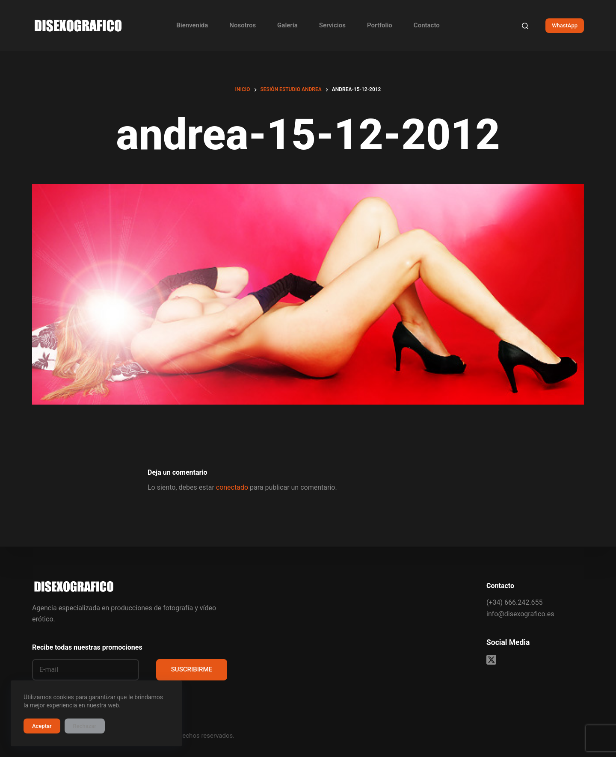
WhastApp (565, 25)
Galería (287, 25)
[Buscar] (525, 26)
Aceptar (42, 726)
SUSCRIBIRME (191, 669)
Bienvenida (192, 25)
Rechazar (84, 726)
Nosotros (242, 25)
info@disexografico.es (520, 614)
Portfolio (379, 25)
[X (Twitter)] (491, 660)
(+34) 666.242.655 (514, 602)
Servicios (332, 25)
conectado (232, 487)
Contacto (427, 25)
